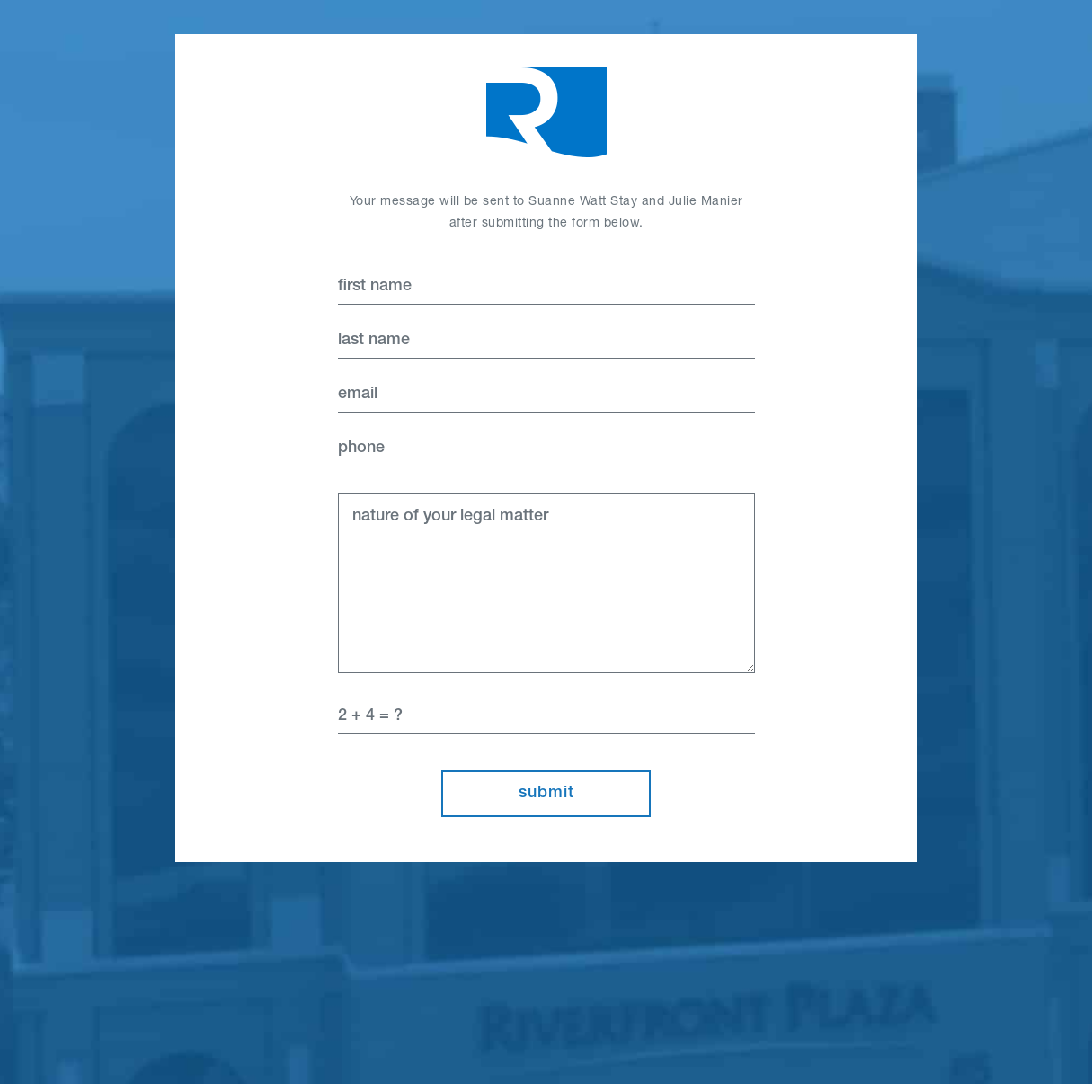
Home (546, 112)
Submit (546, 794)
